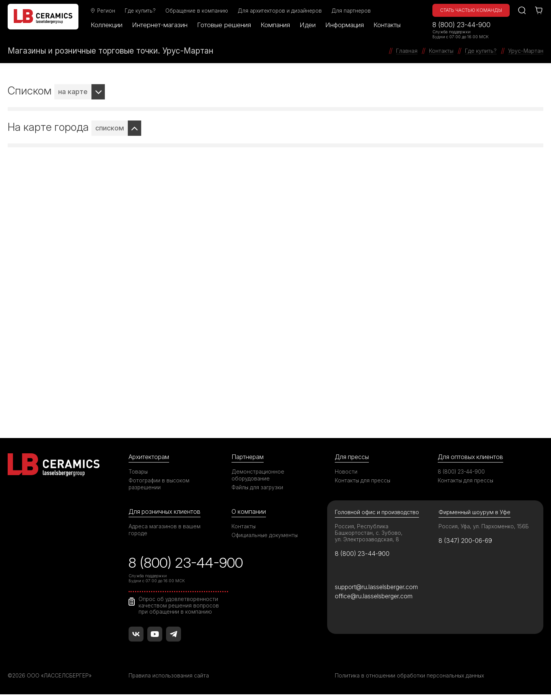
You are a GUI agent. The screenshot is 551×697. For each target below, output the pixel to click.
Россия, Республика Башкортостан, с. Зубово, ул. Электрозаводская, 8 (369, 533)
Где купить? (143, 11)
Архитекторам (150, 457)
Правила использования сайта (169, 678)
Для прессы (353, 457)
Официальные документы (265, 536)
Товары (138, 472)
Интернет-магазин (163, 25)
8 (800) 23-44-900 (461, 25)
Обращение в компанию (199, 11)
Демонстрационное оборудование (258, 475)
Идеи (311, 25)
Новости (346, 472)
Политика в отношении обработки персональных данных (410, 678)
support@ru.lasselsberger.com (378, 589)
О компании (249, 512)
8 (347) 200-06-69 (467, 542)
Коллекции (110, 25)
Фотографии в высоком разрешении (160, 484)
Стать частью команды (471, 10)
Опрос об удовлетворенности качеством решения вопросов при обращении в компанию (179, 607)
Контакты (390, 25)
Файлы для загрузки (257, 487)
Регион (105, 11)
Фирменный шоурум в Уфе (474, 512)
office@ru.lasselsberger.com (375, 598)
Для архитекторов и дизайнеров (283, 11)
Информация (347, 25)
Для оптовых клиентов (472, 457)
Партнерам (248, 457)
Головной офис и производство (378, 512)
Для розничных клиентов (166, 512)
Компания (278, 25)
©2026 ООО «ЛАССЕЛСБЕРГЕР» (51, 678)
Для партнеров (354, 11)
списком (109, 128)
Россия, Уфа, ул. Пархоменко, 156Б (484, 527)
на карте (73, 92)
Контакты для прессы (363, 480)
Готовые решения (227, 25)
